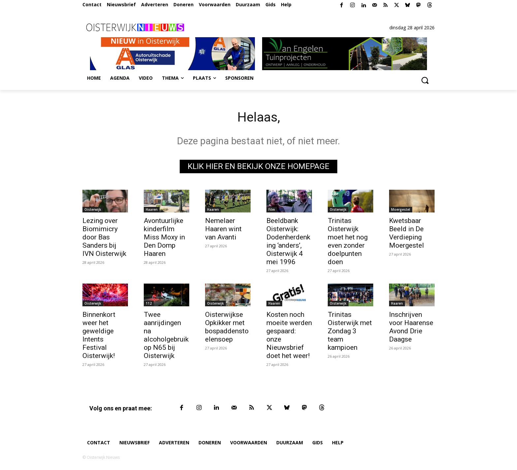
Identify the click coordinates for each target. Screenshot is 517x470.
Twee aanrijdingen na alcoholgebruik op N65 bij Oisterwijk (166, 335)
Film (271, 209)
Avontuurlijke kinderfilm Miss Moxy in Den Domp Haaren (164, 237)
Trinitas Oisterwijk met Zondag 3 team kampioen (350, 331)
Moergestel (400, 209)
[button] (425, 80)
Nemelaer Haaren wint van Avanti (223, 229)
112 (149, 303)
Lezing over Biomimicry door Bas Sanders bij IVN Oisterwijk (104, 237)
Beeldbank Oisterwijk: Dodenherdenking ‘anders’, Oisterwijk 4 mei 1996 (288, 241)
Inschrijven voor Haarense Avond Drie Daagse (411, 327)
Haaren (152, 209)
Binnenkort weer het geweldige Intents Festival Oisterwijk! (98, 335)
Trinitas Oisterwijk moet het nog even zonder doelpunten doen (348, 241)
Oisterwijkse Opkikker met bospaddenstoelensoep (227, 327)
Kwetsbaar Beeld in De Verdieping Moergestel (406, 233)
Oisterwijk (92, 209)
